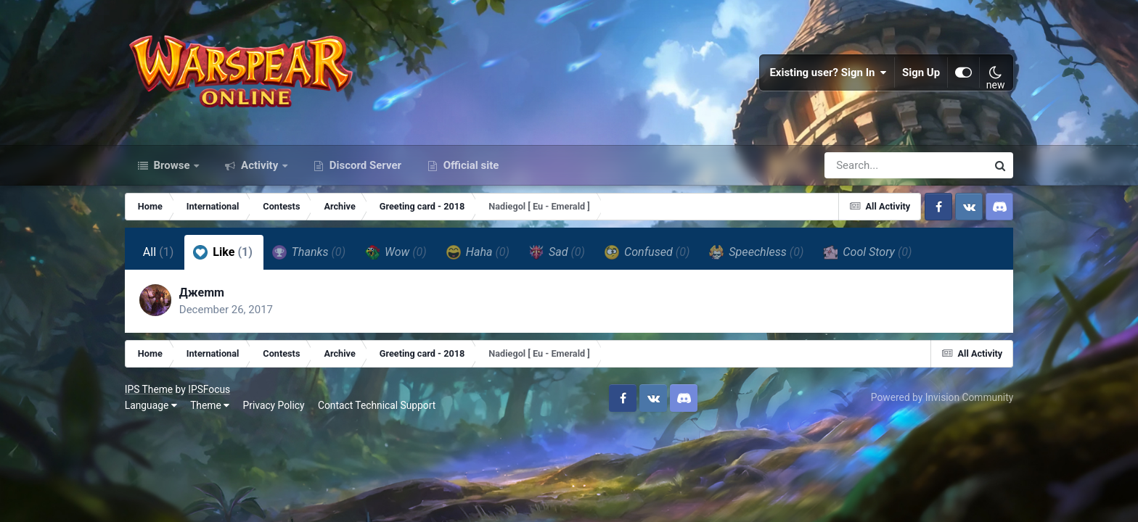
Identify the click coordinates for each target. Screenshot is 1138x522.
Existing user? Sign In (828, 72)
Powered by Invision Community (942, 397)
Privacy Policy (274, 405)
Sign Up (921, 72)
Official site (470, 165)
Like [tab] (223, 252)
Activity (259, 165)
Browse (172, 165)
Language (151, 405)
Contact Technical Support (376, 405)
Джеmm (201, 292)
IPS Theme (149, 389)
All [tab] (158, 252)
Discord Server (364, 165)
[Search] (864, 165)
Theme (209, 405)
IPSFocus (209, 389)
